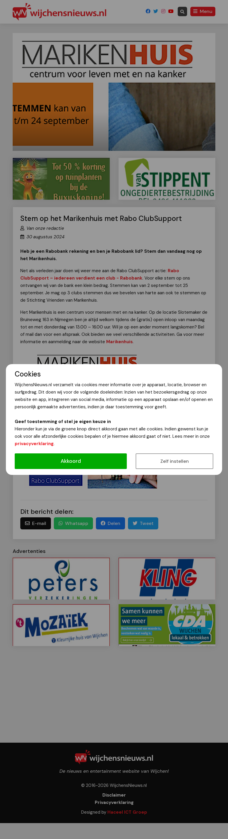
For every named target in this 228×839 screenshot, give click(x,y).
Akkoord (71, 461)
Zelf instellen (174, 461)
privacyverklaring (34, 444)
